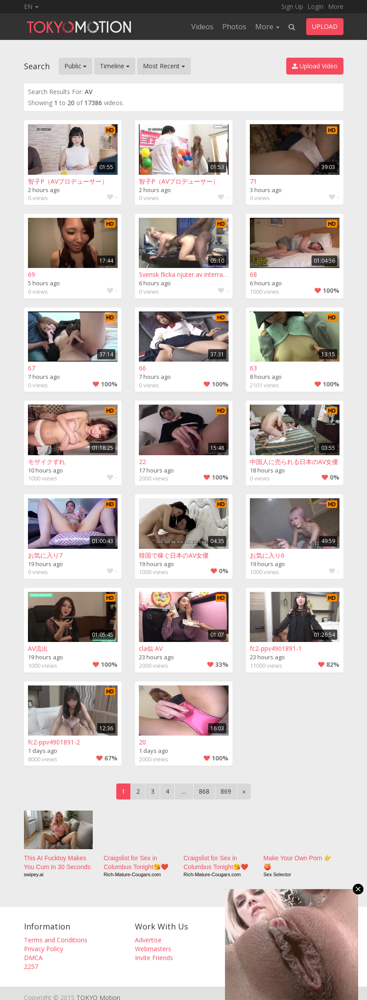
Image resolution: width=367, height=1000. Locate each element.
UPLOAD (325, 26)
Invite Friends (154, 957)
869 (226, 791)
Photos (234, 26)
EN (31, 6)
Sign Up (292, 6)
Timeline (115, 66)
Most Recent (164, 66)
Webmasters (153, 949)
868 (204, 791)
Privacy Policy (43, 949)
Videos (202, 26)
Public (75, 66)
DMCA (33, 957)
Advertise (148, 940)
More (335, 6)
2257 (31, 966)
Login (316, 6)
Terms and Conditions (55, 940)
